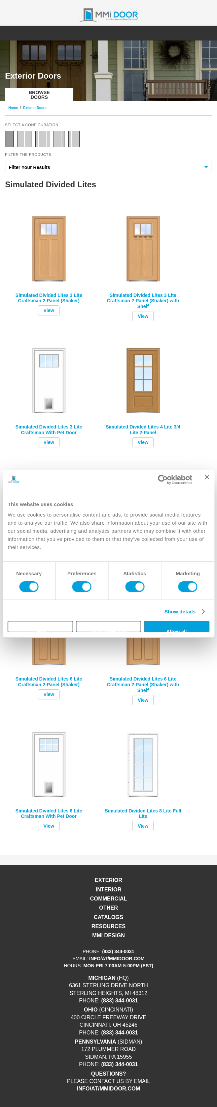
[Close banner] (207, 479)
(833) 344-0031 (118, 951)
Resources (108, 926)
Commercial (108, 899)
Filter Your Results (29, 167)
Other (108, 908)
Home (13, 108)
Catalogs (108, 917)
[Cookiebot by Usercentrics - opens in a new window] (162, 479)
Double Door (24, 139)
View (48, 310)
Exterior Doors (34, 108)
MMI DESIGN (108, 935)
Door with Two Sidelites (42, 139)
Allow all (176, 630)
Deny (40, 630)
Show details (180, 611)
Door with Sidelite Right (59, 139)
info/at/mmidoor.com (117, 958)
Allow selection (108, 630)
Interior (108, 889)
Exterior (108, 880)
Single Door (9, 139)
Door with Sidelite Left (74, 139)
